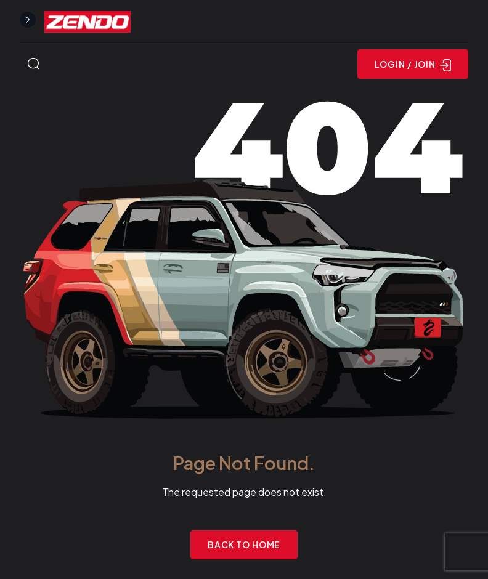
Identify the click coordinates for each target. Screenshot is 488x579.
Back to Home (244, 544)
